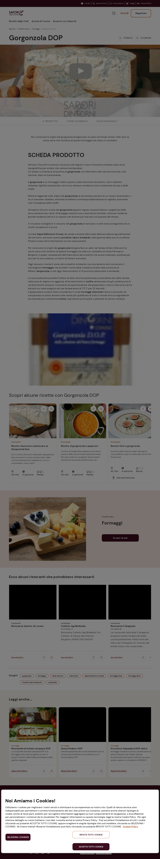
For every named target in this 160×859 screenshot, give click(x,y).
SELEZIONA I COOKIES (18, 837)
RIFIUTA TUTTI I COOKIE (91, 834)
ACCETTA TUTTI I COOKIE (91, 846)
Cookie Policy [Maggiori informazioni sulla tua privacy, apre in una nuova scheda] (130, 826)
